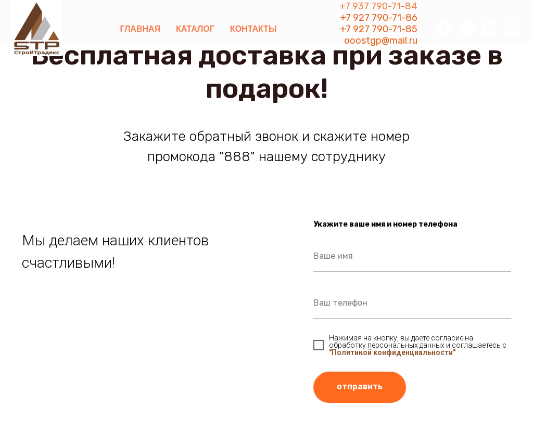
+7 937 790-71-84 (378, 6)
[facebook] (443, 29)
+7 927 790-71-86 (378, 17)
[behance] (489, 29)
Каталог (195, 28)
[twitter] (466, 29)
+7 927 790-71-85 (378, 29)
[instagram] (512, 29)
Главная (140, 28)
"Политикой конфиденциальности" (392, 352)
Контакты (253, 28)
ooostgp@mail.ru (380, 40)
